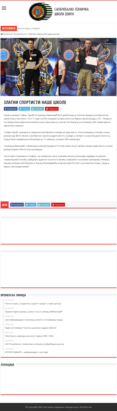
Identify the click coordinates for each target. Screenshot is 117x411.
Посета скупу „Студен (28, 28)
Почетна (6, 34)
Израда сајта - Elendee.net (78, 407)
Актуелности (20, 34)
